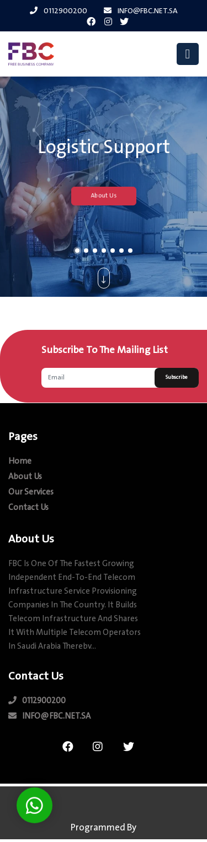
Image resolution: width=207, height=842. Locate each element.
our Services (31, 492)
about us (25, 477)
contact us (28, 508)
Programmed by (103, 828)
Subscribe (177, 377)
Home (19, 461)
